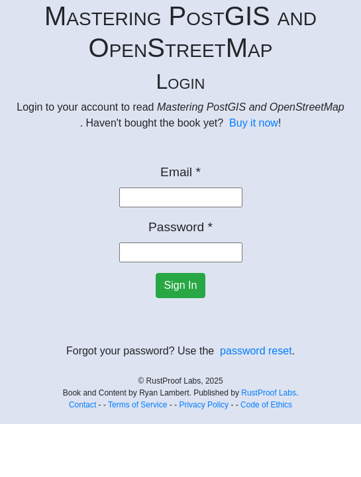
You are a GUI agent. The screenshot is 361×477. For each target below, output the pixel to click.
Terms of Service (137, 404)
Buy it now (253, 123)
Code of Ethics (266, 404)
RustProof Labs (268, 393)
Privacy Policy (204, 404)
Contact (82, 404)
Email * (180, 172)
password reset (256, 350)
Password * (180, 227)
